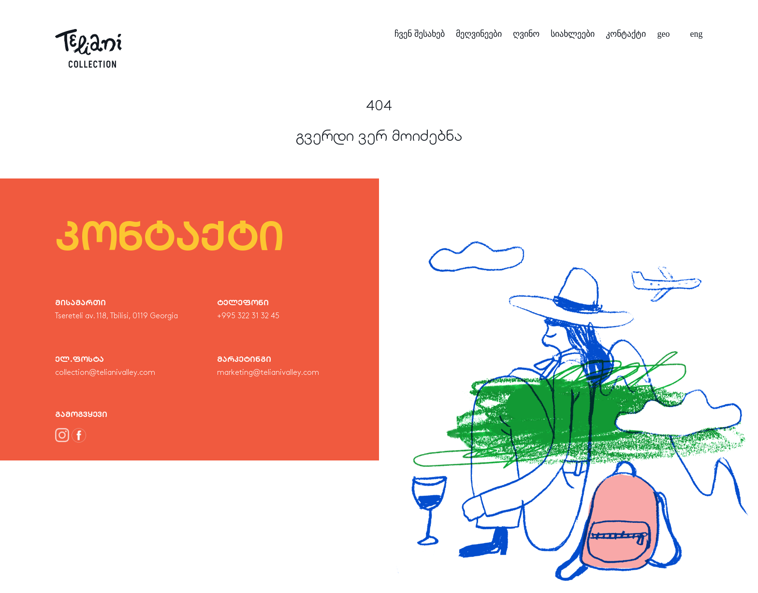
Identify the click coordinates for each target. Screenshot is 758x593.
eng (696, 34)
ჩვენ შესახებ (419, 34)
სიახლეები (573, 34)
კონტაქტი (626, 34)
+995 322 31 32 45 (248, 316)
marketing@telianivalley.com (268, 373)
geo (663, 34)
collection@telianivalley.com (105, 373)
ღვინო (526, 34)
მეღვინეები (479, 34)
